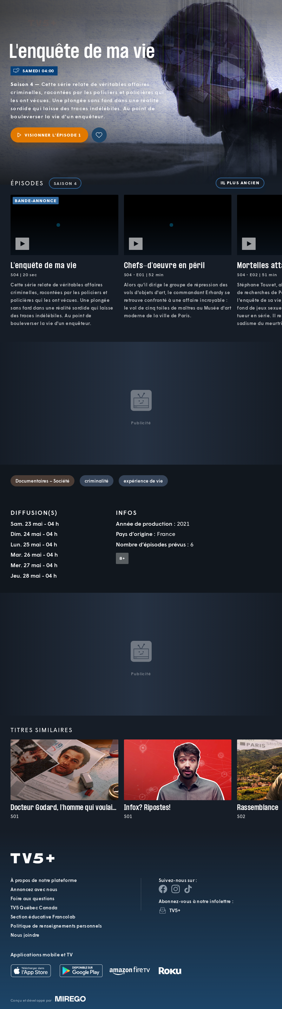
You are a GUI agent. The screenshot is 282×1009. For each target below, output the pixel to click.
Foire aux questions (33, 898)
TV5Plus (42, 13)
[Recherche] (253, 19)
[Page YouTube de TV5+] (188, 889)
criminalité (97, 481)
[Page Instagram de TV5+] (175, 889)
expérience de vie (143, 481)
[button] (158, 19)
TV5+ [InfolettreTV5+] (175, 910)
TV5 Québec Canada (34, 907)
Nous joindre (25, 935)
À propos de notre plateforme (44, 880)
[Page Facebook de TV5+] (163, 889)
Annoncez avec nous (34, 889)
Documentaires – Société (42, 481)
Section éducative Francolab (43, 917)
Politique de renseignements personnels (56, 926)
